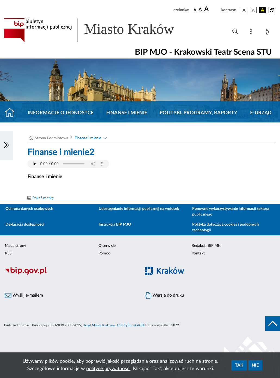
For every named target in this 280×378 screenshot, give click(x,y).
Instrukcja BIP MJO (115, 224)
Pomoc (104, 253)
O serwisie (107, 246)
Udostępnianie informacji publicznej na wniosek (139, 209)
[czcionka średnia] (200, 10)
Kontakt (198, 253)
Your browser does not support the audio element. (68, 164)
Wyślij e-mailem (24, 295)
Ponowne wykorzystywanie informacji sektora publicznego (230, 211)
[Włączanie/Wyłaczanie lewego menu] (6, 145)
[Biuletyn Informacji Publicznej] (70, 274)
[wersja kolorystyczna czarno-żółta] (263, 10)
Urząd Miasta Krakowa (99, 325)
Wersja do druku (164, 295)
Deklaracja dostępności (24, 224)
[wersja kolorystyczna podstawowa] (244, 10)
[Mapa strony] (252, 33)
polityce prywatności (108, 368)
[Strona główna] (12, 113)
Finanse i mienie (126, 112)
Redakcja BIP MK (206, 246)
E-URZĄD (261, 112)
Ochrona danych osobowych (29, 209)
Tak (239, 365)
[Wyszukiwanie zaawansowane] (235, 31)
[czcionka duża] (212, 9)
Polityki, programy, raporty (198, 112)
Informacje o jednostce (61, 112)
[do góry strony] (272, 323)
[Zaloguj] (268, 33)
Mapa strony (15, 246)
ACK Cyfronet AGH (130, 325)
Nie (255, 365)
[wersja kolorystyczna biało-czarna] (253, 10)
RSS (8, 253)
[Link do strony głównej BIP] (96, 30)
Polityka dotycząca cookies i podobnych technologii (225, 227)
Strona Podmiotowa (51, 138)
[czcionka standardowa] (195, 10)
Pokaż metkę (43, 198)
